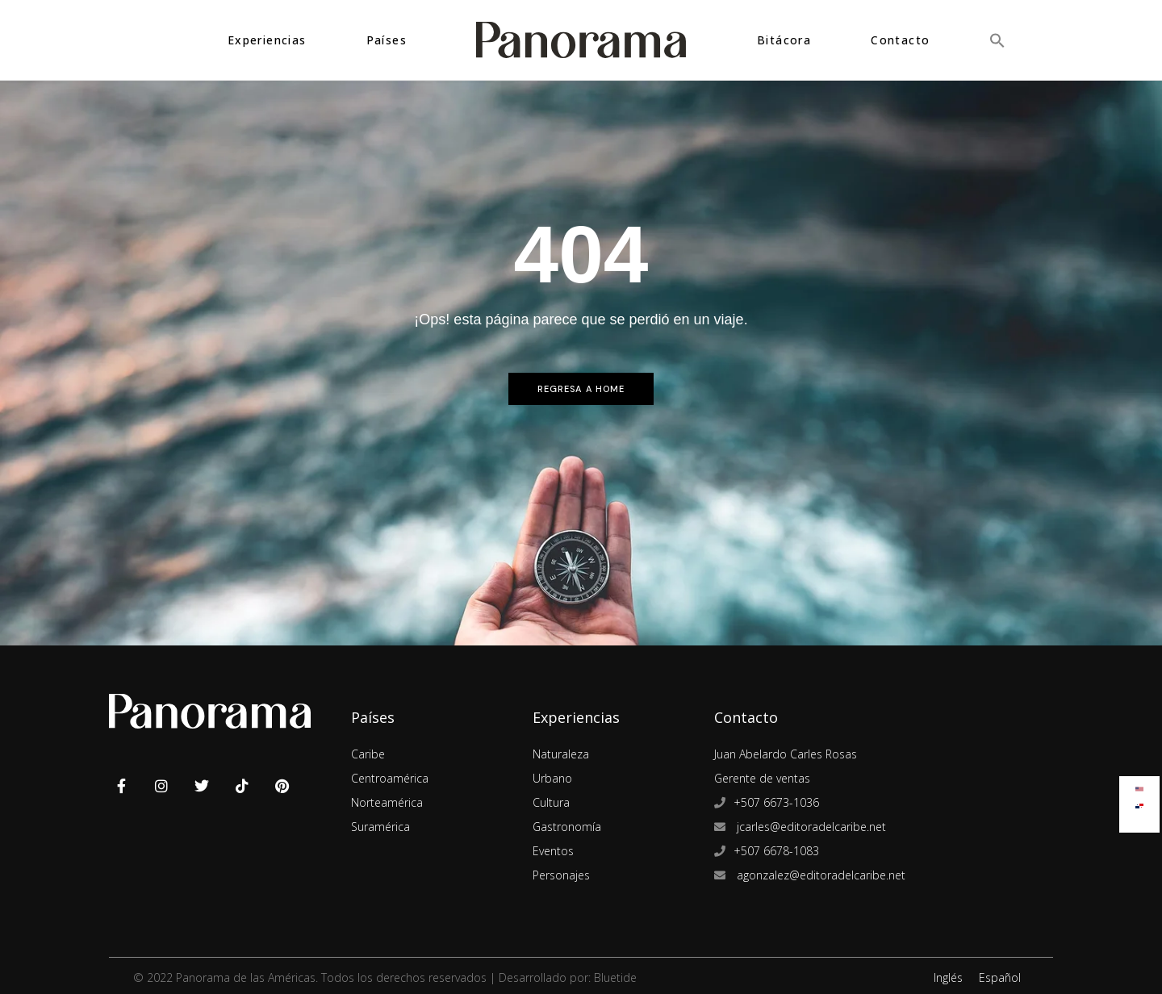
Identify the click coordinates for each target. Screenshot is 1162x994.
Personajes (561, 875)
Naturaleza (561, 754)
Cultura (551, 802)
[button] (997, 40)
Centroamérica (389, 778)
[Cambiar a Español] (1139, 802)
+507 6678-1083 (776, 850)
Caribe (368, 754)
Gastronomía (567, 826)
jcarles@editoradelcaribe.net (810, 826)
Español (1000, 977)
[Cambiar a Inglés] (1139, 785)
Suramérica (380, 826)
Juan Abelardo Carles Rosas (785, 754)
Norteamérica (387, 802)
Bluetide (615, 977)
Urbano (552, 778)
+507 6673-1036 (776, 802)
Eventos (553, 850)
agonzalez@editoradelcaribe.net (819, 875)
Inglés (948, 977)
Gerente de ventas (762, 778)
